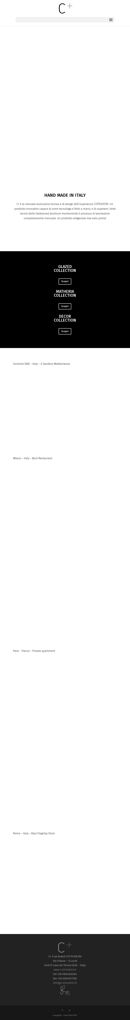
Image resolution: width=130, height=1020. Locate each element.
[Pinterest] (69, 1010)
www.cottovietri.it (64, 969)
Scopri (65, 281)
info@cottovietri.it (65, 982)
